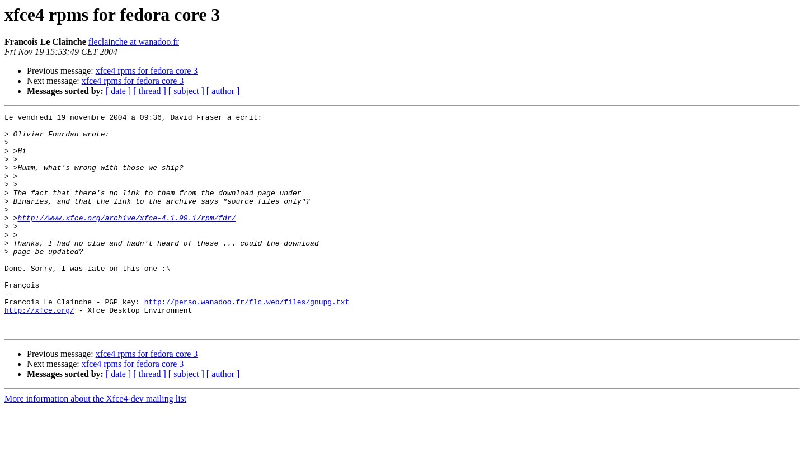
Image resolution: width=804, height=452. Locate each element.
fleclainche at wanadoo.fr (133, 41)
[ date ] (118, 91)
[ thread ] (149, 91)
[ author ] (223, 91)
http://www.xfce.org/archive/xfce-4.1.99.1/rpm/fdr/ (126, 239)
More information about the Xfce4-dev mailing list (95, 442)
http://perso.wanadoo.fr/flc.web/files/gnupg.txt (247, 340)
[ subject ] (186, 91)
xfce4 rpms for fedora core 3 (147, 71)
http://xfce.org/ (39, 350)
